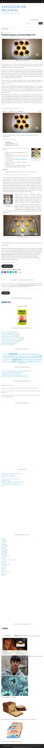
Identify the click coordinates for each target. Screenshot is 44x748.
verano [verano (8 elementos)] (24, 362)
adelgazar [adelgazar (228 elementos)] (13, 353)
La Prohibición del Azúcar (16, 373)
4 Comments (18, 36)
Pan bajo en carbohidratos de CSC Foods (9, 340)
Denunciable (3, 545)
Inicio (2, 486)
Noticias (2, 548)
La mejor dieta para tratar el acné (7, 333)
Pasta (2, 569)
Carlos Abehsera (5, 36)
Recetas (8, 32)
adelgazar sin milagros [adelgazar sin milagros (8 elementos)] (22, 354)
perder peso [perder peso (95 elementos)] (16, 359)
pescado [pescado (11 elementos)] (23, 359)
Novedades (3, 550)
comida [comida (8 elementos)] (31, 356)
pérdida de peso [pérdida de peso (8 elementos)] (6, 361)
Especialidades (4, 564)
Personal (3, 554)
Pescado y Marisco (5, 571)
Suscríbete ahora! (7, 266)
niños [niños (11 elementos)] (30, 357)
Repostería (3, 574)
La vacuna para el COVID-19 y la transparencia (10, 337)
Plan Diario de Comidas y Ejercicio (8, 559)
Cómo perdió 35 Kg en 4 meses (22, 375)
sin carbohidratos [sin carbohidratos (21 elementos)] (29, 361)
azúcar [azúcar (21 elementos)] (33, 354)
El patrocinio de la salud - (6, 376)
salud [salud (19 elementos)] (20, 361)
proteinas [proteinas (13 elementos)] (36, 359)
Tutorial (2, 558)
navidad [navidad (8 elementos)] (27, 357)
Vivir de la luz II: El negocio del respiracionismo (10, 483)
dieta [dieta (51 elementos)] (40, 356)
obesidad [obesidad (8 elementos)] (3, 359)
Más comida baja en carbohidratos (8, 336)
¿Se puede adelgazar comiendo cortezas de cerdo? (11, 484)
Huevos (2, 565)
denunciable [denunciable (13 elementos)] (36, 356)
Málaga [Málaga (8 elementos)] (25, 357)
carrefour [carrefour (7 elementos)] (16, 356)
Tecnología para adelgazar (6, 331)
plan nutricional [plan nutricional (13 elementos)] (28, 359)
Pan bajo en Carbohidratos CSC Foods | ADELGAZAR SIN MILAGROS (14, 370)
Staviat (34, 187)
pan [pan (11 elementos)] (6, 359)
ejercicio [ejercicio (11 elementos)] (4, 357)
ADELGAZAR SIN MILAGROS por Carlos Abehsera (19, 745)
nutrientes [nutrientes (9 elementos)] (39, 357)
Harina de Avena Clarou (20, 159)
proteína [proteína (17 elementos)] (40, 359)
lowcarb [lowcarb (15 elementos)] (21, 357)
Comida (2, 544)
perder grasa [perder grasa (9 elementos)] (9, 359)
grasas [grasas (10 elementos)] (10, 357)
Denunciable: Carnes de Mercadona (8, 476)
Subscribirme (5, 293)
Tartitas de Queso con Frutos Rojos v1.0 (18, 35)
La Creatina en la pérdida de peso (8, 341)
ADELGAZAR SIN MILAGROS (13, 8)
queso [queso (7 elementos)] (10, 361)
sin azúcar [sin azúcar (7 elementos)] (23, 361)
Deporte (3, 547)
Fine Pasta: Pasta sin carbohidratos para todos (10, 339)
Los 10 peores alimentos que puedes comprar (10, 479)
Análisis (2, 540)
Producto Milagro (4, 555)
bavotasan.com (28, 747)
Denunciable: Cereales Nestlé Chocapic (20, 376)
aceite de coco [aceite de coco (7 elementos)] (6, 354)
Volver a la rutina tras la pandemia (8, 334)
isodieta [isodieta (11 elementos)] (13, 357)
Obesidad (3, 552)
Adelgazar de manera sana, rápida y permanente (11, 473)
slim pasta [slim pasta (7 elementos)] (36, 361)
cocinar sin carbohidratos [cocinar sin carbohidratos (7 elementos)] (25, 356)
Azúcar (2, 542)
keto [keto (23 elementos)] (16, 357)
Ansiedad (3, 541)
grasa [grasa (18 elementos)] (7, 357)
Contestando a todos (5, 480)
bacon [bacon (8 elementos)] (36, 354)
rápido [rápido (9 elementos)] (17, 361)
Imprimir (39, 111)
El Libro (31, 370)
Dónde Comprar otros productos (7, 474)
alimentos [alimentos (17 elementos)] (28, 354)
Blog (2, 538)
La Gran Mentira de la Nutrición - (7, 375)
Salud (2, 557)
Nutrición (3, 551)
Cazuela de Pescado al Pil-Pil (19, 372)
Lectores (3, 567)
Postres (4, 32)
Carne (2, 562)
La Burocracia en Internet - (6, 372)
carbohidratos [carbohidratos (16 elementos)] (11, 356)
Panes (2, 568)
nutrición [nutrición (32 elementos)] (34, 357)
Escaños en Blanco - (5, 373)
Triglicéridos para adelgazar (6, 343)
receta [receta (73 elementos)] (13, 361)
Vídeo (2, 575)
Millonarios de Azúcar (5, 344)
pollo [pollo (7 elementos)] (33, 359)
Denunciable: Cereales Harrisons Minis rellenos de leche (12, 481)
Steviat (14, 166)
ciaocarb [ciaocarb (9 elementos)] (19, 356)
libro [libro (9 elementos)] (19, 357)
